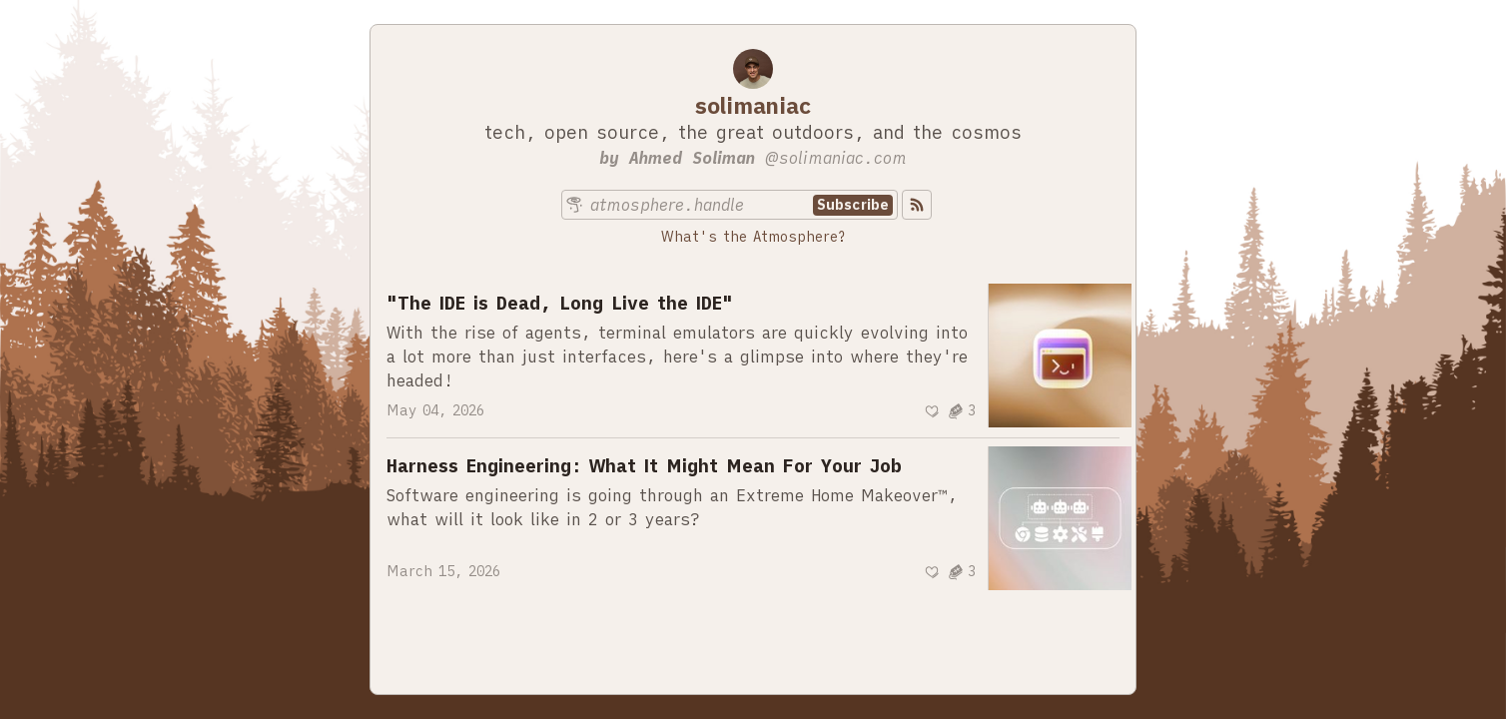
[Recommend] (932, 411)
